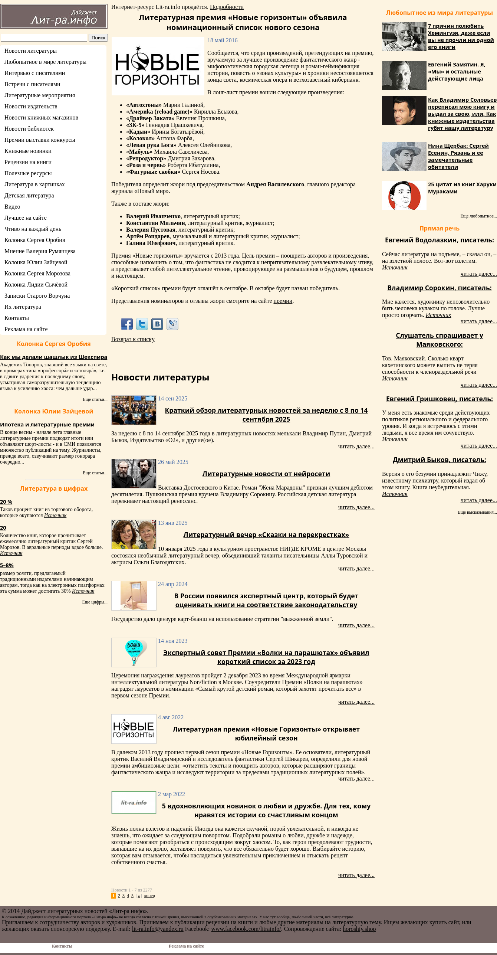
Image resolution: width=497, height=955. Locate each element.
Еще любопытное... (478, 216)
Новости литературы (30, 51)
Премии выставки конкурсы (39, 140)
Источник (55, 515)
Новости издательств (30, 106)
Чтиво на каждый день (32, 229)
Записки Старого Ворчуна (37, 295)
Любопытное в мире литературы (45, 62)
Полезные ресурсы (28, 173)
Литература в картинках (34, 184)
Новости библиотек (29, 128)
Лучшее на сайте (25, 218)
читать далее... (356, 446)
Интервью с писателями (34, 73)
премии (282, 301)
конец (149, 895)
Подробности (227, 7)
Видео (12, 206)
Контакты (16, 318)
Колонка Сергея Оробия (34, 240)
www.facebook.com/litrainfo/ (246, 929)
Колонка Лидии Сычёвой (36, 284)
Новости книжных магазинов (41, 117)
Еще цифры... (95, 602)
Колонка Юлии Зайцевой (36, 262)
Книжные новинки (28, 151)
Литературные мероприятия (39, 95)
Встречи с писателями (32, 84)
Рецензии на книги (28, 162)
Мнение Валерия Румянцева (40, 251)
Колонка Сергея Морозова (37, 273)
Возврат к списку (133, 339)
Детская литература (29, 195)
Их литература (22, 307)
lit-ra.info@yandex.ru (158, 929)
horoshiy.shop (359, 929)
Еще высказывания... (477, 512)
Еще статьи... (95, 399)
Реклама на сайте (25, 329)
